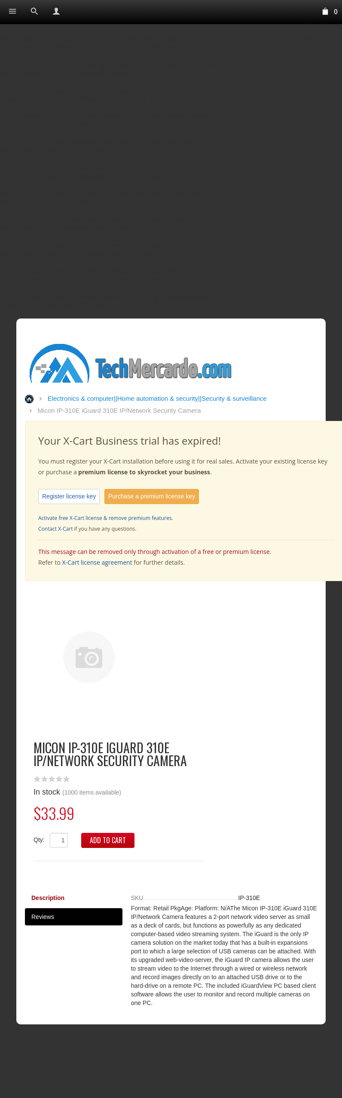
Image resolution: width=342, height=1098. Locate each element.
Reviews (42, 916)
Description (47, 897)
